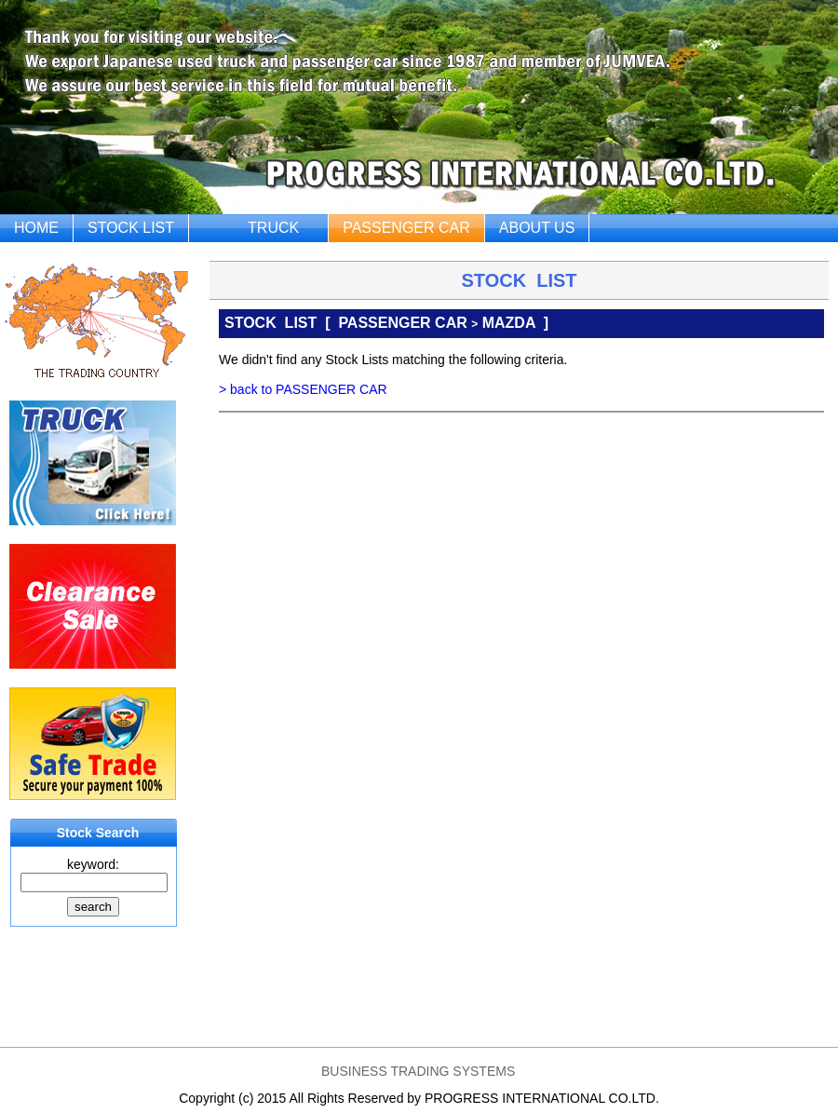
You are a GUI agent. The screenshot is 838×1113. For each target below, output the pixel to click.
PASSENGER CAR (406, 228)
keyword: (93, 864)
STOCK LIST (131, 228)
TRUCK (273, 228)
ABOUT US (537, 228)
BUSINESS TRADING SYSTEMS (418, 1071)
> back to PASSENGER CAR (303, 389)
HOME (36, 228)
